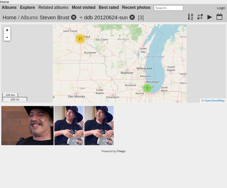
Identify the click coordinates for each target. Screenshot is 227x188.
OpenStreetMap (214, 100)
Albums (9, 7)
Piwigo (121, 151)
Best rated (109, 7)
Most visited (83, 7)
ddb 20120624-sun (106, 17)
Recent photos (136, 7)
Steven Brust (54, 17)
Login (221, 8)
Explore (27, 7)
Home (4, 2)
